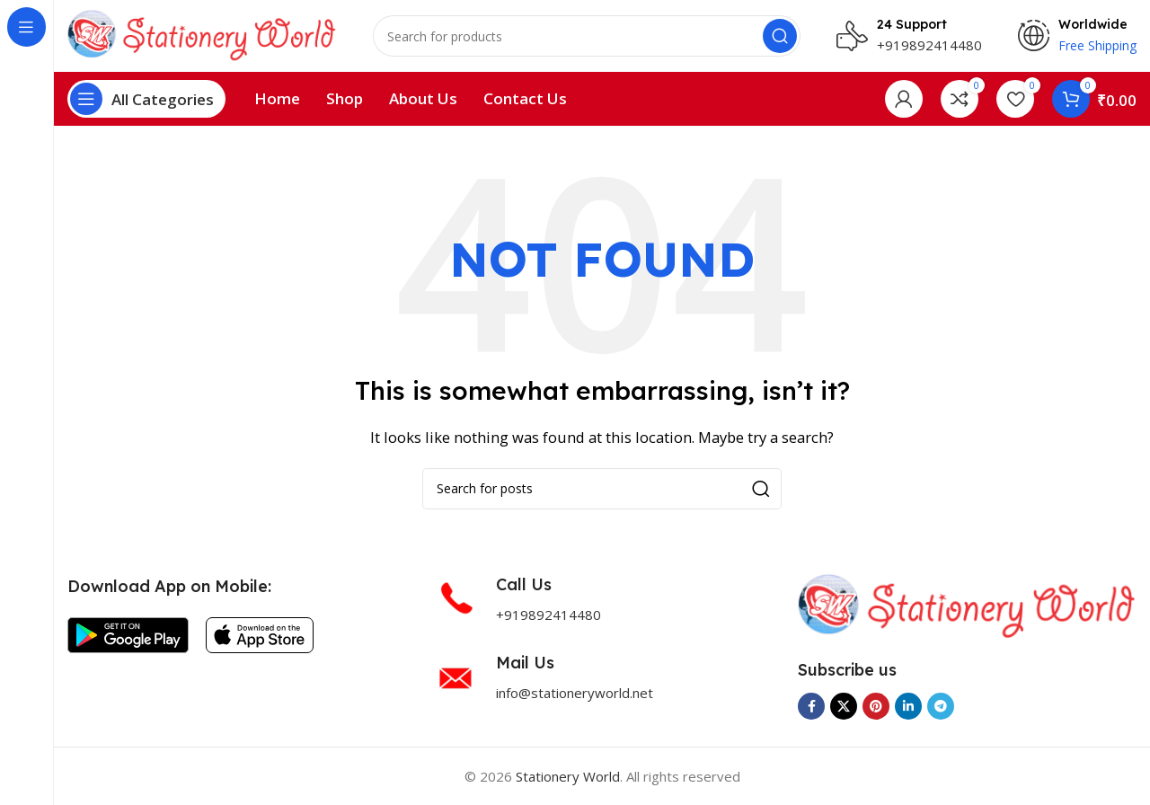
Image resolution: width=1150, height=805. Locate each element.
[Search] (587, 36)
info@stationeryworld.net (574, 693)
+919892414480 (929, 45)
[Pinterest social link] (875, 706)
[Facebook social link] (811, 706)
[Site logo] (202, 34)
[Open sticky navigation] (146, 99)
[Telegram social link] (940, 706)
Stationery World (568, 776)
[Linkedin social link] (908, 706)
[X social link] (843, 706)
